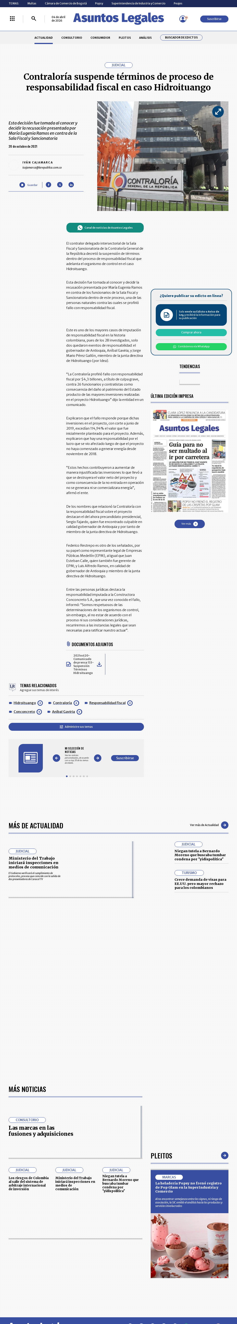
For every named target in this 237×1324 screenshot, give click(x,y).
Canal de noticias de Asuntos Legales (105, 227)
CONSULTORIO (71, 37)
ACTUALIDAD (43, 37)
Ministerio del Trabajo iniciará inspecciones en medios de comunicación (33, 863)
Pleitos (161, 1155)
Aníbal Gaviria (63, 712)
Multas (31, 3)
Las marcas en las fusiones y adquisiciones (41, 1131)
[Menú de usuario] (182, 19)
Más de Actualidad (36, 825)
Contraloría (62, 703)
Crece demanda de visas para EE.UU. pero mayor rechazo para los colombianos (200, 883)
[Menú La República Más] (12, 19)
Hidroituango (25, 703)
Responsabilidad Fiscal (107, 703)
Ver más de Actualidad (209, 825)
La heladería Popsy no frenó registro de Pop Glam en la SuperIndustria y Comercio (188, 1187)
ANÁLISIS (145, 37)
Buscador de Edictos (181, 37)
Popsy (99, 3)
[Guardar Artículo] (28, 185)
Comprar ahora (191, 332)
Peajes (178, 3)
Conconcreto (24, 712)
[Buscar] (33, 19)
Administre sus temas (76, 726)
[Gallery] (77, 755)
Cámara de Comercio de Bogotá (66, 3)
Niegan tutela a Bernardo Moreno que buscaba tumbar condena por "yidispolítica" (200, 855)
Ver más (189, 524)
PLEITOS (125, 37)
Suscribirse (214, 19)
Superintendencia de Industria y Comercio (138, 3)
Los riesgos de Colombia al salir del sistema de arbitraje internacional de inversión (29, 1183)
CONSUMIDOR (100, 37)
